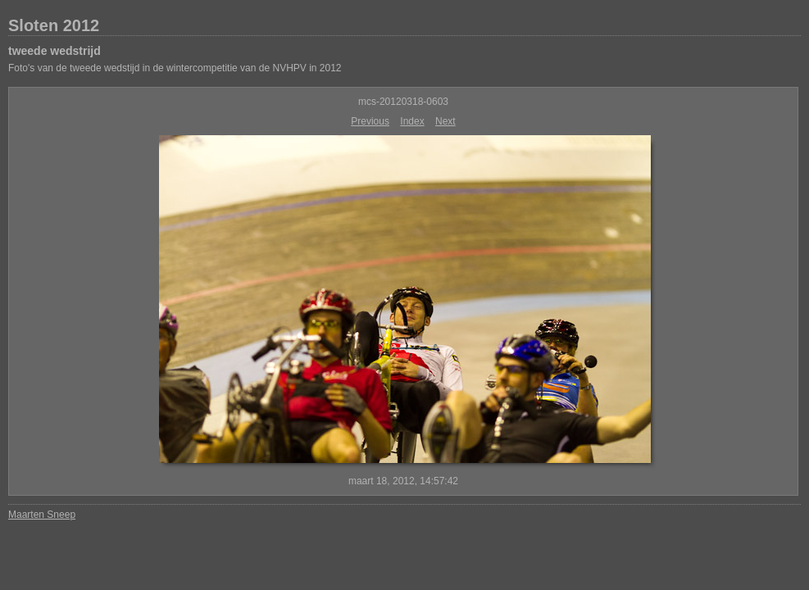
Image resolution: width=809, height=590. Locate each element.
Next (445, 121)
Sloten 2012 (53, 25)
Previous (370, 121)
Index (412, 121)
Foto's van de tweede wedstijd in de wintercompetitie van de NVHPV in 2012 (175, 68)
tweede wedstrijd (54, 50)
